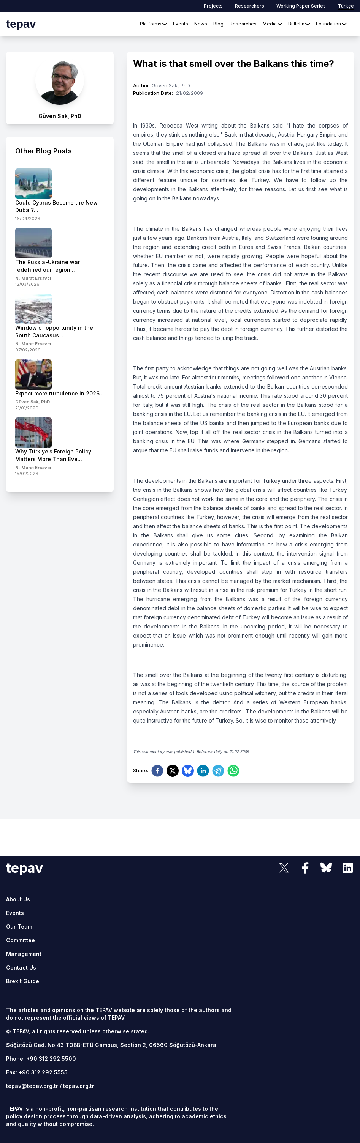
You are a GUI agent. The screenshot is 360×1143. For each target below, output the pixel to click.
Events (180, 24)
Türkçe (346, 6)
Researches (243, 24)
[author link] (60, 88)
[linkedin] (203, 771)
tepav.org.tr (78, 1086)
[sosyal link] (284, 868)
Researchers (249, 6)
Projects (213, 6)
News (200, 24)
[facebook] (157, 771)
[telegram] (218, 771)
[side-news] (60, 195)
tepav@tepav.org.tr (32, 1086)
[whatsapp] (233, 771)
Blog (218, 24)
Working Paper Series (301, 6)
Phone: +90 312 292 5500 (41, 1058)
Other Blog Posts (43, 151)
